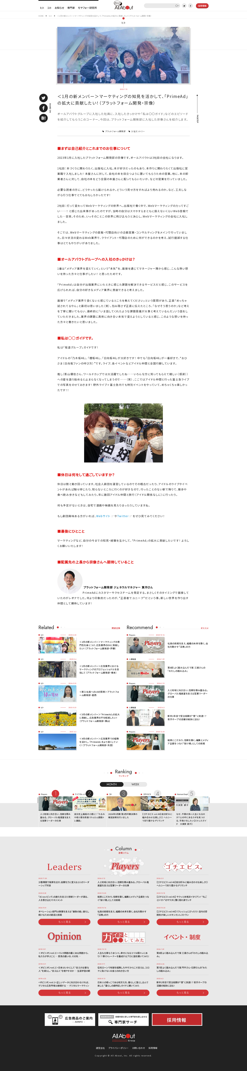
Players (132, 635)
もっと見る (64, 922)
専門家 (71, 8)
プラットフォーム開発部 (115, 131)
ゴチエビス (147, 794)
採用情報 (153, 1047)
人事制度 (132, 659)
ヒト (42, 8)
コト (49, 8)
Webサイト (103, 516)
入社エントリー (138, 131)
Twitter (123, 516)
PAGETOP (197, 119)
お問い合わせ (138, 1047)
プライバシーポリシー (118, 1047)
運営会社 (100, 1047)
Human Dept (182, 794)
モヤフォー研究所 (87, 8)
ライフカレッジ (80, 794)
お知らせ (59, 8)
